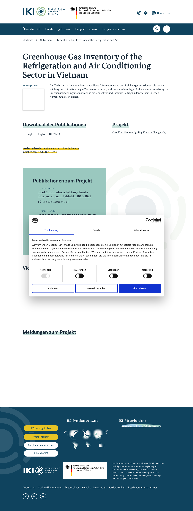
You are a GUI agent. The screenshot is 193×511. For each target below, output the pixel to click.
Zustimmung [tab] (51, 230)
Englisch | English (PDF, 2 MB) (43, 134)
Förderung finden (57, 29)
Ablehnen (53, 288)
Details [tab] (96, 230)
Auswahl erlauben (96, 288)
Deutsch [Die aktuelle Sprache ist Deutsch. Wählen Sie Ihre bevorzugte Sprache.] (161, 13)
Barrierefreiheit (117, 487)
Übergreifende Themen (132, 426)
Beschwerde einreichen (41, 445)
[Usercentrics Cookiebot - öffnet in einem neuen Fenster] (148, 220)
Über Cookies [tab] (141, 230)
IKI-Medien (45, 40)
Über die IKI (31, 29)
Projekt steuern (86, 29)
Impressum (29, 487)
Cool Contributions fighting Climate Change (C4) (139, 132)
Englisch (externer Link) (56, 201)
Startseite (28, 40)
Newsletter (99, 487)
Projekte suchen (113, 29)
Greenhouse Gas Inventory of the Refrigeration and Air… (88, 40)
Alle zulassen (140, 288)
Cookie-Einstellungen (50, 487)
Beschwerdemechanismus (142, 487)
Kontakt (86, 487)
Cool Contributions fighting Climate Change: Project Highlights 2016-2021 (64, 194)
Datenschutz (72, 487)
